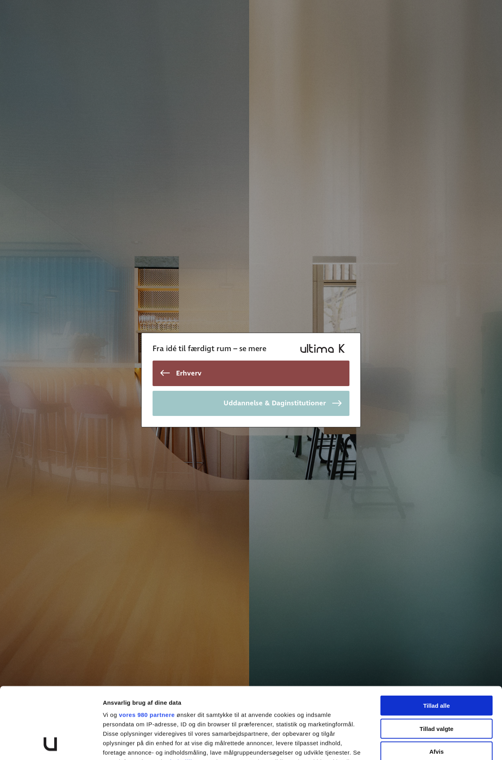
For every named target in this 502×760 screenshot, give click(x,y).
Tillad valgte (436, 661)
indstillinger (188, 695)
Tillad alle (436, 638)
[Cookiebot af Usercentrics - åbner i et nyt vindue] (50, 745)
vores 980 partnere (147, 648)
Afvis (436, 684)
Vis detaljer (408, 744)
